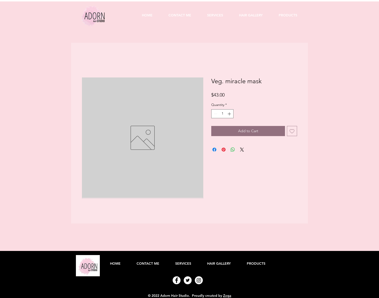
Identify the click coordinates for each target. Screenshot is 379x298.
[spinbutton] (222, 114)
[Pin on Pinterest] (223, 149)
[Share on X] (242, 149)
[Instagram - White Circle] (199, 280)
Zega (227, 295)
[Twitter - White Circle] (188, 280)
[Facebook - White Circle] (177, 280)
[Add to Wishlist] (292, 131)
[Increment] (230, 114)
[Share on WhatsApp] (233, 149)
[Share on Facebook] (214, 149)
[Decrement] (215, 114)
